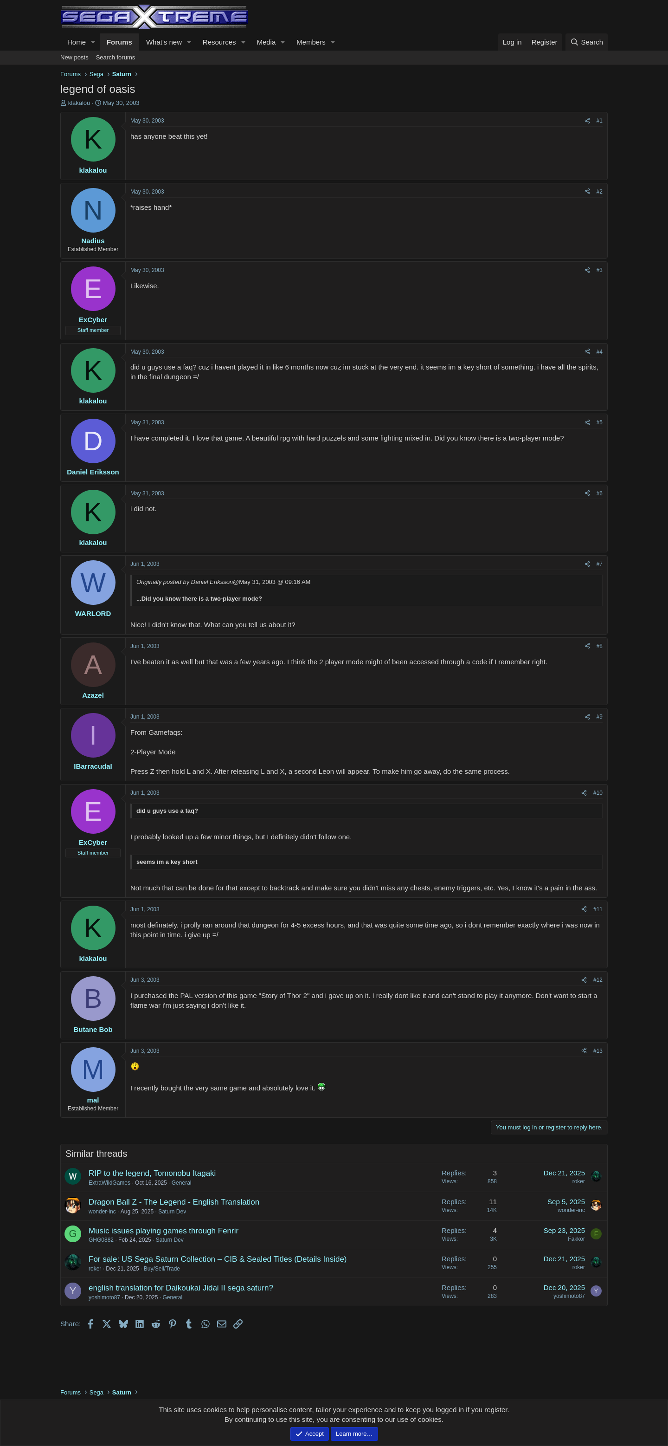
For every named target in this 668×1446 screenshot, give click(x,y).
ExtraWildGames (109, 1183)
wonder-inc (102, 1211)
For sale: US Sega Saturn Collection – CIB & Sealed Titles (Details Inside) (218, 1259)
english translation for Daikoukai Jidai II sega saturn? (181, 1288)
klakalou (79, 102)
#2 (600, 191)
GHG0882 (101, 1240)
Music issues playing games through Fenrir (163, 1230)
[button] (93, 42)
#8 (600, 646)
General (182, 1183)
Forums (119, 42)
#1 (600, 120)
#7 (600, 564)
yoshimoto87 (104, 1297)
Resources (219, 42)
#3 (600, 270)
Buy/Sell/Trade (162, 1268)
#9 (600, 716)
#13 (598, 1051)
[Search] (586, 42)
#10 (598, 793)
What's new (164, 42)
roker (578, 1181)
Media (266, 42)
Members (311, 42)
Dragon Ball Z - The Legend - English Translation (174, 1202)
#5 (600, 422)
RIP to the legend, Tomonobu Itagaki (152, 1173)
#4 (600, 352)
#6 (600, 493)
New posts (74, 57)
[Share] (587, 121)
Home (76, 42)
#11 (598, 909)
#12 (598, 980)
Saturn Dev (172, 1211)
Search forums (115, 57)
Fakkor (576, 1239)
